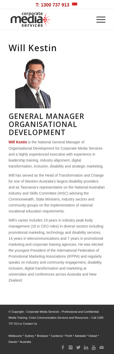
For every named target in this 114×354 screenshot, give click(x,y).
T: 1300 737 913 (52, 5)
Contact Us (30, 323)
